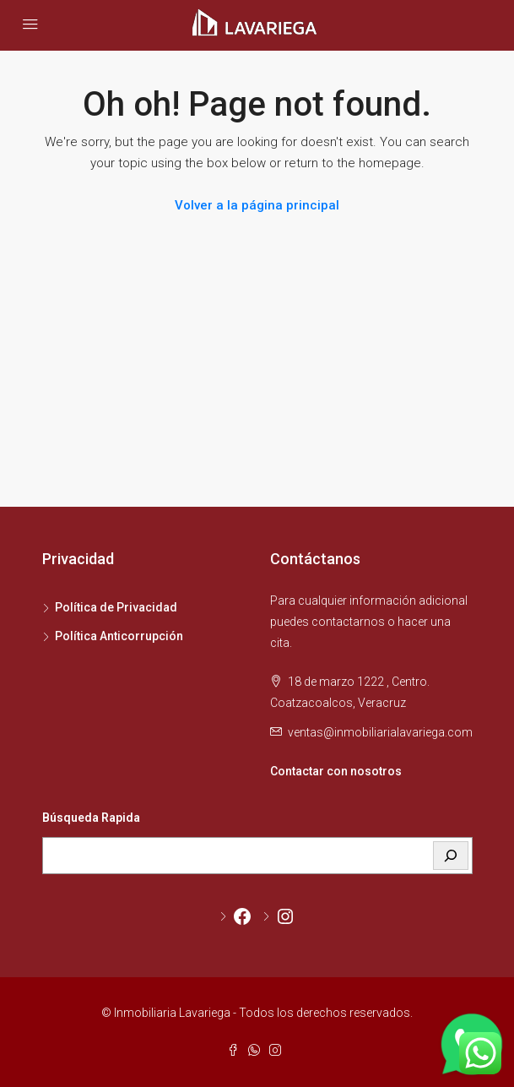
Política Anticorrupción (119, 636)
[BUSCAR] (450, 855)
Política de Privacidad (116, 607)
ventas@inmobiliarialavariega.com (380, 732)
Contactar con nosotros (336, 771)
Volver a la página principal (257, 205)
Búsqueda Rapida (91, 817)
